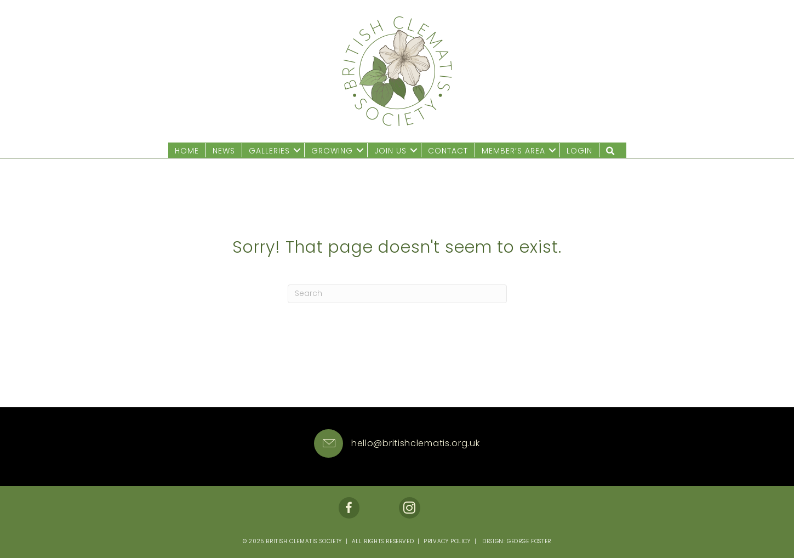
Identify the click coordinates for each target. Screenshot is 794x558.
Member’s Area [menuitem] (513, 150)
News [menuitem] (224, 150)
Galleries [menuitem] (269, 150)
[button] (297, 150)
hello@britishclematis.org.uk (415, 443)
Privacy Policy (447, 541)
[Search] (397, 293)
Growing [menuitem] (332, 150)
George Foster (529, 541)
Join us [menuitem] (390, 150)
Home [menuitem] (187, 150)
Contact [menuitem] (448, 150)
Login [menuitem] (579, 150)
